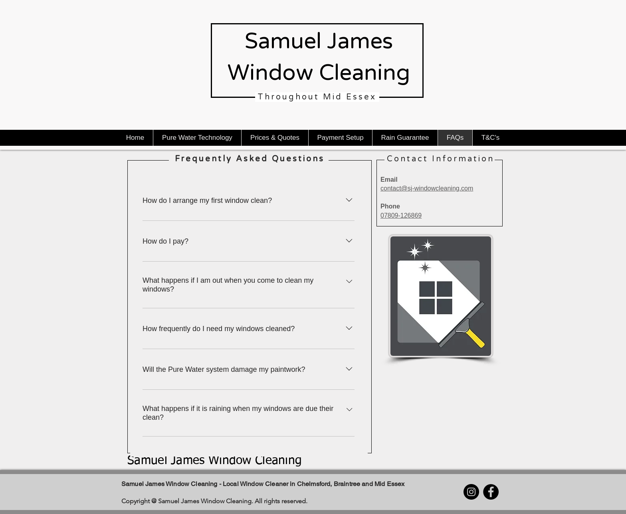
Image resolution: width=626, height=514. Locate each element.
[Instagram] (471, 492)
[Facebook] (491, 492)
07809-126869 (401, 215)
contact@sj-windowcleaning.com (426, 188)
